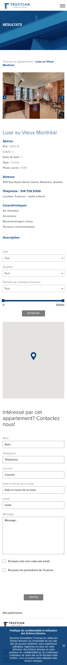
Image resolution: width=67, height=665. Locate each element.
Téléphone (9, 453)
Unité (6, 499)
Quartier (8, 267)
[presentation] (4, 97)
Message (8, 514)
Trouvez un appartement (18, 61)
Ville (5, 252)
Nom (6, 438)
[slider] (3, 300)
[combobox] (33, 258)
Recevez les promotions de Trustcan (30, 570)
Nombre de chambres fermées (21, 282)
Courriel (8, 468)
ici (40, 652)
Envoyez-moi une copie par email (29, 561)
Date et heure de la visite (18, 484)
